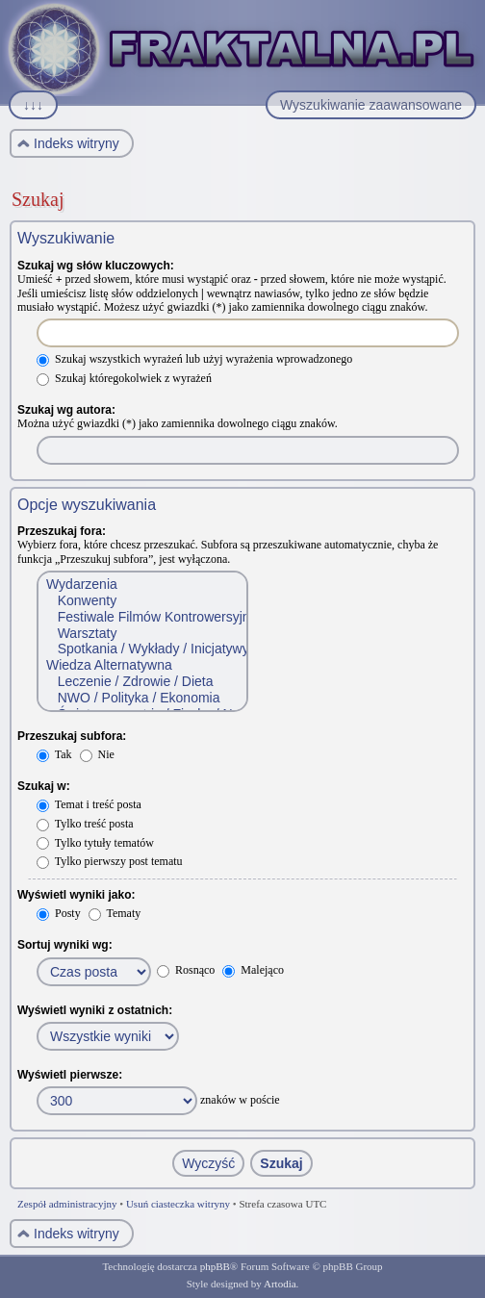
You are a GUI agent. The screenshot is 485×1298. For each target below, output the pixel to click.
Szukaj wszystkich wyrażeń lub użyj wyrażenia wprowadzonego (194, 359)
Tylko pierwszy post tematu (110, 861)
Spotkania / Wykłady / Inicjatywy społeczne (141, 649)
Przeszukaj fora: (61, 531)
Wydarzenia (141, 584)
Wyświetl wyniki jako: (76, 895)
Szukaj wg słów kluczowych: (95, 265)
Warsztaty (141, 633)
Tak (54, 754)
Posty (59, 913)
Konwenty (141, 601)
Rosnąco (186, 970)
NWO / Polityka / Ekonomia (141, 698)
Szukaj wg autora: (66, 410)
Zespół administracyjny (67, 1203)
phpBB (215, 1266)
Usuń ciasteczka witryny (178, 1203)
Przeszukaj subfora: (71, 736)
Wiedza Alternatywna (141, 665)
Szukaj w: (43, 786)
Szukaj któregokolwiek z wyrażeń (124, 378)
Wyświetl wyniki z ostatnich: (94, 1010)
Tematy (115, 913)
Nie (97, 754)
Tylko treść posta (85, 823)
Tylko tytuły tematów (95, 843)
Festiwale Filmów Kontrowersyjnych (141, 617)
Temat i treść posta (89, 804)
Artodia (280, 1283)
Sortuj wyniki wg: (65, 945)
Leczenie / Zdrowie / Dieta (141, 682)
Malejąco (253, 970)
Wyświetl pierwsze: (69, 1075)
